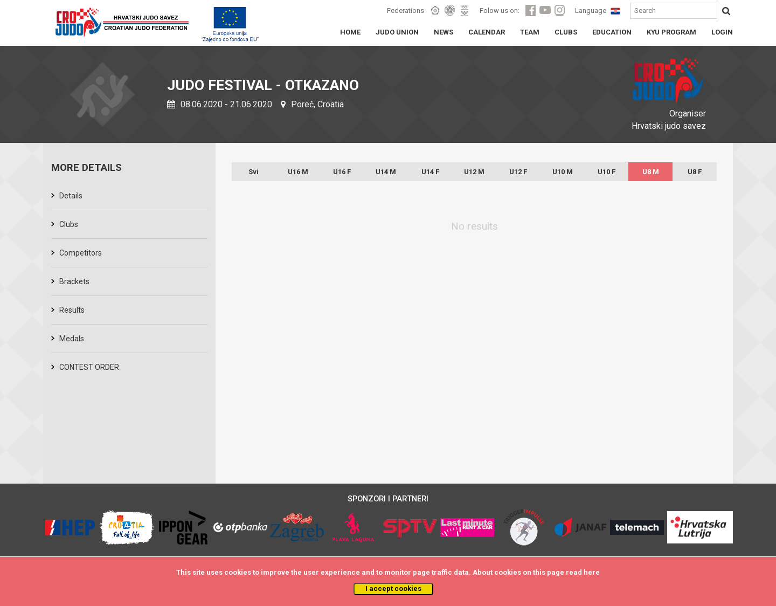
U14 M (386, 172)
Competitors (80, 253)
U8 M (650, 172)
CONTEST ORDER (89, 367)
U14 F (430, 172)
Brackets (74, 281)
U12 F (518, 172)
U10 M (562, 172)
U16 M (298, 172)
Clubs (68, 224)
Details (70, 195)
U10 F (606, 172)
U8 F (695, 172)
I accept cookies (393, 588)
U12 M (474, 172)
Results (72, 310)
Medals (71, 338)
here (592, 572)
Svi (253, 172)
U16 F (342, 172)
